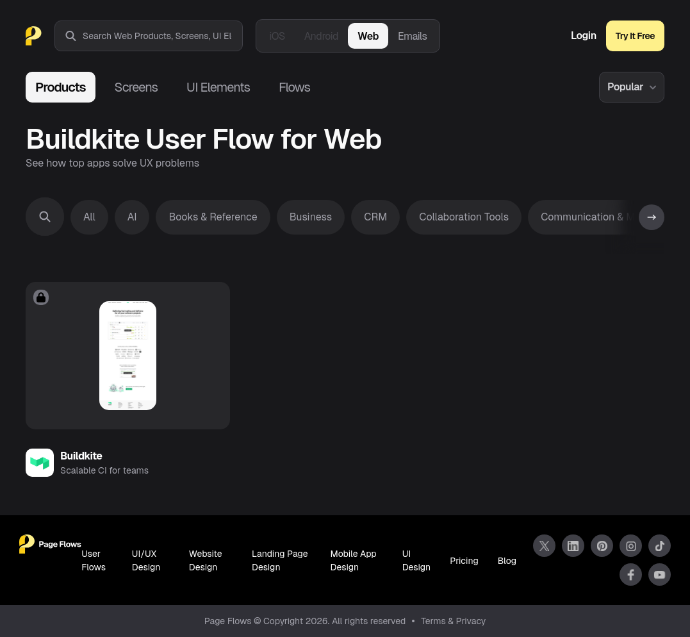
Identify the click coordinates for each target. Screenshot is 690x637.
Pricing (464, 561)
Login (583, 35)
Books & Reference (212, 217)
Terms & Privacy (453, 621)
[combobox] (162, 36)
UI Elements (218, 87)
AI (132, 217)
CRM (375, 217)
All (89, 217)
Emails (412, 36)
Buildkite (81, 456)
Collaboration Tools (464, 217)
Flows (294, 87)
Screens (136, 87)
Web (368, 36)
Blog (507, 561)
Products (60, 87)
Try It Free (635, 36)
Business (311, 217)
